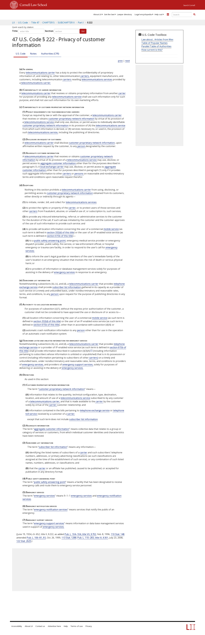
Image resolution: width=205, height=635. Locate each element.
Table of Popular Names (154, 42)
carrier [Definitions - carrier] (122, 93)
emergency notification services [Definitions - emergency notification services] (50, 509)
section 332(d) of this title (60, 232)
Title (15, 31)
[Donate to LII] (168, 14)
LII (13, 22)
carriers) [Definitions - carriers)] (93, 357)
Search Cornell (189, 5)
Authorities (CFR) (50, 53)
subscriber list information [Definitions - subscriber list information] (66, 287)
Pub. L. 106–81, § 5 (36, 537)
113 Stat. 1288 (69, 537)
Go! (83, 31)
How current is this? (152, 49)
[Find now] (194, 14)
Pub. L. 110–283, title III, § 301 (92, 537)
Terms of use (77, 626)
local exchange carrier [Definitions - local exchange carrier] (52, 166)
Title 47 (35, 22)
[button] (194, 14)
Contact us (40, 626)
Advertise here (54, 626)
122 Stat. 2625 (23, 541)
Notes (33, 53)
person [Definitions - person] (81, 146)
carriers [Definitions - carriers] (67, 79)
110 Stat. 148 (117, 534)
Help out (158, 14)
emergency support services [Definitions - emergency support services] (49, 523)
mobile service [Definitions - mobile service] (111, 229)
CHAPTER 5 (48, 22)
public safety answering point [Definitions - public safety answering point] (50, 240)
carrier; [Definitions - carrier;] (71, 413)
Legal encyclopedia (143, 14)
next (127, 60)
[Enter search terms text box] (182, 14)
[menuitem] (97, 14)
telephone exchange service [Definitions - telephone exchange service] (95, 410)
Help (66, 626)
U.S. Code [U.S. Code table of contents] (23, 22)
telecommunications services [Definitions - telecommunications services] (97, 79)
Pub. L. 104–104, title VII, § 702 (80, 534)
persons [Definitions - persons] (79, 173)
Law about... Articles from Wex (157, 39)
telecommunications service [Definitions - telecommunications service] (67, 96)
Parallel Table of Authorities (156, 46)
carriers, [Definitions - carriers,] (84, 76)
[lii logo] (42, 14)
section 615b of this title (60, 235)
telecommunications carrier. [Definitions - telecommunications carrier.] (36, 82)
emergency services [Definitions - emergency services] (64, 272)
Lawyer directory (124, 14)
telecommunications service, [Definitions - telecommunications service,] (42, 132)
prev (120, 60)
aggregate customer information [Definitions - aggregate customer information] (58, 163)
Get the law (109, 14)
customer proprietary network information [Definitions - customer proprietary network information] (71, 118)
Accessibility (16, 626)
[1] (91, 350)
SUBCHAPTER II (66, 22)
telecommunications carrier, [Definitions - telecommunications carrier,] (45, 401)
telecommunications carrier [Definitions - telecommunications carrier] (40, 72)
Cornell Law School (32, 4)
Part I (81, 22)
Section (49, 31)
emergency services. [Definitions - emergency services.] (72, 367)
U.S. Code (20, 53)
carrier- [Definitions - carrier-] (53, 404)
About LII (97, 14)
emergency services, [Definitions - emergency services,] (33, 364)
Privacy (89, 626)
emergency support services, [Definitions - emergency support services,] (77, 364)
